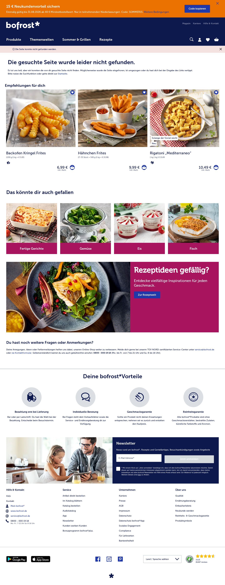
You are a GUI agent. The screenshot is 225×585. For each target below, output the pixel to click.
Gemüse (86, 250)
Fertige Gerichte (32, 250)
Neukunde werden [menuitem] (184, 510)
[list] (112, 407)
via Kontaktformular (21, 354)
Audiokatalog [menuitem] (69, 510)
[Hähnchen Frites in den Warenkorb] (143, 168)
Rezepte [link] (105, 39)
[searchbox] (123, 39)
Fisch (193, 250)
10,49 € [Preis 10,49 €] (204, 168)
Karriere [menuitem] (197, 23)
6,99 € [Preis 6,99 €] (61, 168)
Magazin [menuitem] (186, 23)
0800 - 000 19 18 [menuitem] (17, 520)
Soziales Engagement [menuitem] (129, 525)
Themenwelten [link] (42, 39)
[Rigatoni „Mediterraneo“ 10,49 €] (184, 136)
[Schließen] (217, 3)
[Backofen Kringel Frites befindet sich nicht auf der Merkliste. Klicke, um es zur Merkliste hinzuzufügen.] (72, 92)
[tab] (200, 39)
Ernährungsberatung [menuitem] (185, 500)
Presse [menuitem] (122, 500)
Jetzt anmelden (200, 459)
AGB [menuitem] (121, 505)
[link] (38, 26)
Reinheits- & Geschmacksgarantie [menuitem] (192, 515)
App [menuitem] (65, 515)
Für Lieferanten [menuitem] (126, 535)
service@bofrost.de (204, 350)
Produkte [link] (13, 39)
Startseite (62, 73)
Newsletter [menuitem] (68, 520)
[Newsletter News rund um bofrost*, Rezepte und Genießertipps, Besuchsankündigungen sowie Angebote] (165, 461)
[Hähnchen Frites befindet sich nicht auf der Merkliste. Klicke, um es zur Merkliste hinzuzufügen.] (144, 92)
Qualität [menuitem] (179, 495)
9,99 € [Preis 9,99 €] (133, 168)
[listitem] (164, 137)
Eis (140, 250)
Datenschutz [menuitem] (125, 515)
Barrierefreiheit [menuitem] (126, 540)
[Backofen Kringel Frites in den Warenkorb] (72, 168)
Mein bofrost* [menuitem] (15, 505)
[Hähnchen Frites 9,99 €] (112, 136)
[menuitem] (13, 41)
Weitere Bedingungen (156, 11)
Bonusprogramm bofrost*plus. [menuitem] (78, 530)
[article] (112, 63)
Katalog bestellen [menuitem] (71, 505)
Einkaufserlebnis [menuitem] (183, 505)
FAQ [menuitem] (8, 495)
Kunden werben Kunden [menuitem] (75, 525)
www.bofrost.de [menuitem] (16, 510)
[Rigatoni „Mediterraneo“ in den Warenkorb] (215, 168)
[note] (40, 157)
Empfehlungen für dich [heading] (25, 85)
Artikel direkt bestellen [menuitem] (74, 495)
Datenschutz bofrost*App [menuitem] (131, 520)
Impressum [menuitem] (124, 510)
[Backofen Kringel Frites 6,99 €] (40, 136)
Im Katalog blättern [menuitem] (72, 500)
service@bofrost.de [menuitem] (18, 515)
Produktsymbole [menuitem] (183, 520)
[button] (197, 9)
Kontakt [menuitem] (10, 500)
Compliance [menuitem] (125, 530)
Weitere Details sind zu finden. (135, 475)
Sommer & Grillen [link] (76, 39)
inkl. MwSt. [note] (62, 171)
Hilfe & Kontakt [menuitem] (211, 23)
